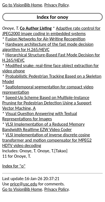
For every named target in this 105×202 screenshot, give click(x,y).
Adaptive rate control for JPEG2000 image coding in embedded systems (51, 31)
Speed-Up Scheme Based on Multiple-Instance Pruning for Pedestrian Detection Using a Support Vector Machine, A (47, 103)
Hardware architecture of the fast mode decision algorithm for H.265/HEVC (48, 47)
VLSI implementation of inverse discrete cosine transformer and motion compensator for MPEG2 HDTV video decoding (47, 140)
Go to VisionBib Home (22, 5)
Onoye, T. (10, 28)
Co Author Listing (36, 28)
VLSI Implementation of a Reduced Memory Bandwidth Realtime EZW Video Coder (43, 126)
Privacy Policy (56, 5)
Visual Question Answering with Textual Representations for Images (39, 116)
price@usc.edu (23, 184)
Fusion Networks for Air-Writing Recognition (45, 39)
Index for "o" (13, 166)
